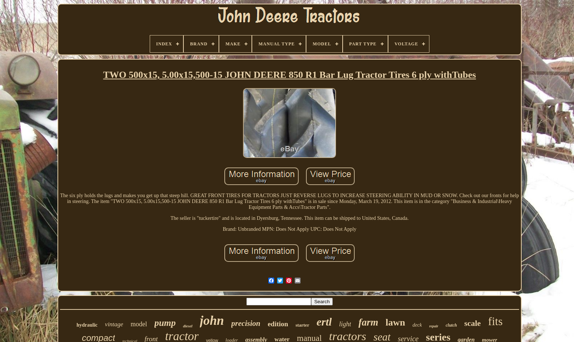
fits (495, 321)
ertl (324, 322)
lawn (395, 322)
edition (278, 324)
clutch (451, 325)
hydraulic (87, 325)
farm (368, 322)
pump (165, 323)
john (212, 320)
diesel (188, 326)
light (345, 324)
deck (417, 325)
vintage (114, 324)
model (139, 324)
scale (472, 323)
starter (302, 325)
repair (433, 326)
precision (245, 323)
